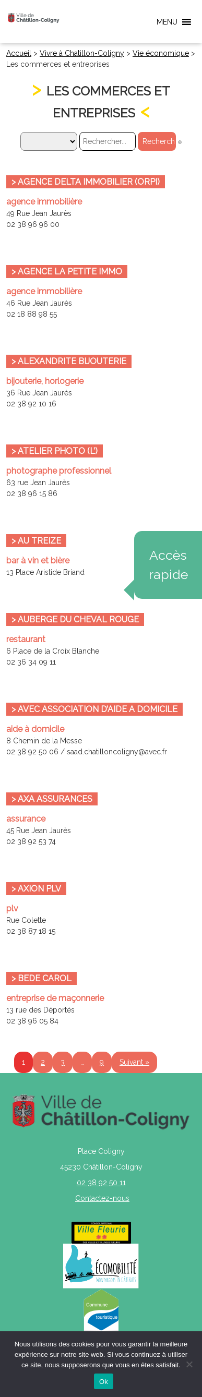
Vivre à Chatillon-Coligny (82, 53)
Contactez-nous (102, 1198)
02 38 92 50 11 (101, 1182)
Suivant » (134, 1062)
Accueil (18, 53)
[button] (167, 21)
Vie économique (161, 53)
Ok (103, 1382)
